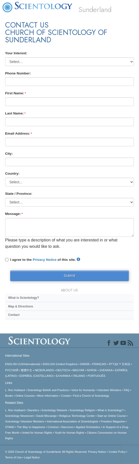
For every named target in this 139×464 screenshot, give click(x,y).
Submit (69, 276)
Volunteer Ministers (109, 390)
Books (9, 395)
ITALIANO (79, 375)
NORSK (92, 370)
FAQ (126, 390)
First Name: (14, 93)
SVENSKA (105, 370)
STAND (9, 427)
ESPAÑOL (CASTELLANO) (36, 375)
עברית (113, 364)
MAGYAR (78, 370)
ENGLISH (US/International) (22, 364)
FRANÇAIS (99, 364)
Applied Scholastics (88, 427)
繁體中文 (26, 370)
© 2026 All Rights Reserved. (46, 451)
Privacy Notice (45, 260)
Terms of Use (13, 457)
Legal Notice (32, 457)
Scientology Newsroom (19, 415)
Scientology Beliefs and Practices (48, 390)
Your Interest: (16, 53)
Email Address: (17, 133)
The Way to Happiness (31, 427)
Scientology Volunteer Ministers (24, 421)
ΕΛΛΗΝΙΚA (63, 375)
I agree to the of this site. (42, 260)
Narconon (67, 427)
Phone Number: (18, 73)
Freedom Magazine (113, 421)
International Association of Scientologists (72, 421)
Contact (14, 315)
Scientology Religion (82, 410)
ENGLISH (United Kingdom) (60, 364)
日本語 (126, 364)
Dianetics (33, 410)
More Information (47, 395)
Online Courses (25, 395)
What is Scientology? (23, 298)
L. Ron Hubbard (15, 390)
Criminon (53, 427)
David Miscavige (46, 415)
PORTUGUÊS (96, 375)
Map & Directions (20, 306)
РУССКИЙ (11, 370)
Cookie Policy (117, 451)
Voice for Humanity (83, 390)
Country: (12, 173)
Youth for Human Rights (69, 432)
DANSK (85, 364)
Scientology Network (54, 410)
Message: (13, 214)
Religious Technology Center (77, 415)
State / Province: (18, 194)
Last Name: (14, 113)
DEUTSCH (63, 370)
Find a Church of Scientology (91, 395)
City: (9, 154)
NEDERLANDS (44, 370)
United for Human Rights (36, 432)
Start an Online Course (111, 415)
